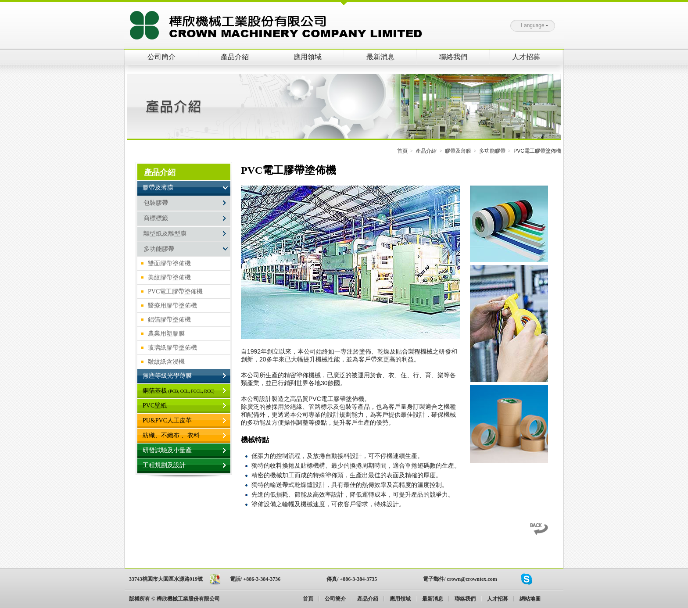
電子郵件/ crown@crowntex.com (460, 579)
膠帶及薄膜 (458, 151)
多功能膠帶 (492, 151)
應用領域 (308, 57)
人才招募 (526, 57)
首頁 (402, 151)
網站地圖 (530, 599)
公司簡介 (161, 57)
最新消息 (380, 57)
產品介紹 (235, 57)
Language (534, 25)
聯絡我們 (453, 57)
